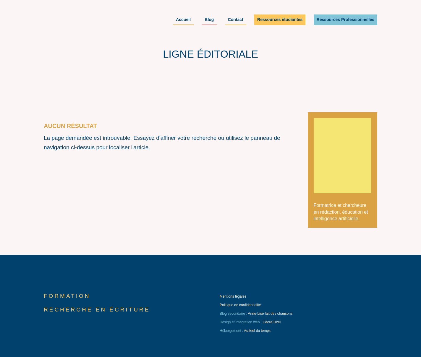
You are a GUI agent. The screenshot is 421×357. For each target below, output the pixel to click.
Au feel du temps (257, 331)
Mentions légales (233, 296)
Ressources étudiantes (279, 19)
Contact (235, 19)
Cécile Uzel (272, 322)
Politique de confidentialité (240, 305)
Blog (209, 19)
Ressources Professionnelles (345, 19)
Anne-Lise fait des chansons (270, 313)
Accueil (183, 19)
